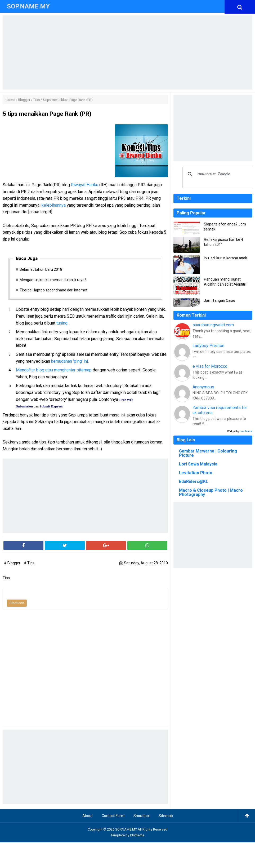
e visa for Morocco (210, 366)
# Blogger (12, 564)
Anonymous (203, 386)
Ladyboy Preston (208, 345)
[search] (218, 174)
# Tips (29, 564)
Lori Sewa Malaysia (198, 464)
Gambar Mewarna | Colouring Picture (208, 453)
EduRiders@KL (193, 481)
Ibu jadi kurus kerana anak (225, 258)
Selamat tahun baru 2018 (42, 269)
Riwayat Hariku (84, 184)
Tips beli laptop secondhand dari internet (54, 291)
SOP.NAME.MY (126, 830)
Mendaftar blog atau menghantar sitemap (54, 370)
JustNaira (246, 431)
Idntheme (137, 836)
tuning (62, 323)
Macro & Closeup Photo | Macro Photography (211, 492)
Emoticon (17, 604)
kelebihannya (54, 205)
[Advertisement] (127, 52)
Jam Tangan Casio (219, 300)
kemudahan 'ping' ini (69, 361)
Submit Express (51, 407)
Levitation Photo (195, 472)
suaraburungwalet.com (213, 324)
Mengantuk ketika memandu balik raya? (54, 280)
